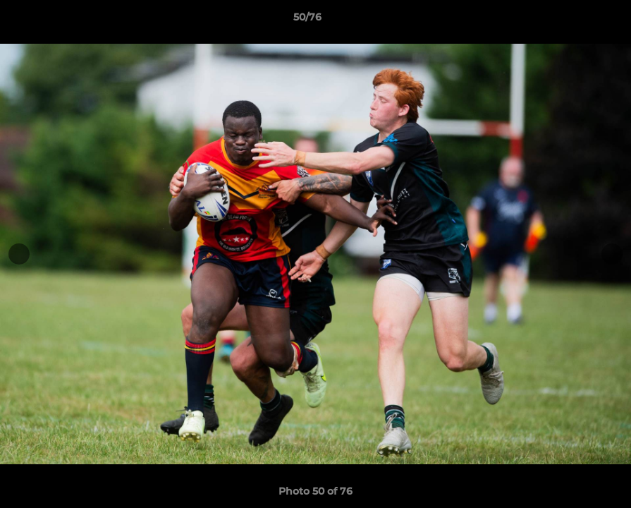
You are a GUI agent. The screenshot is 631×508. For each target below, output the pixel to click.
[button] (571, 20)
